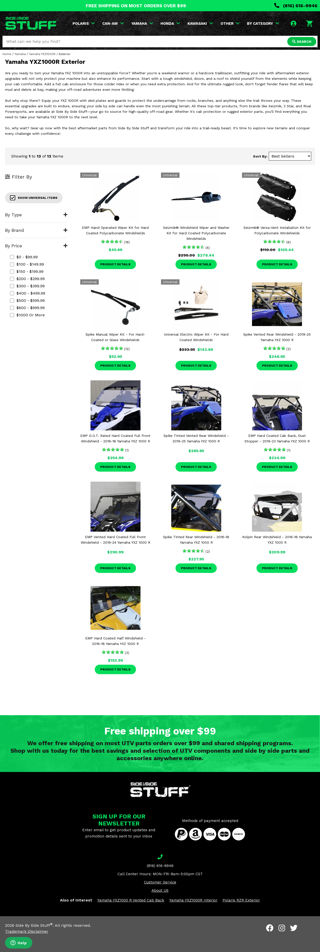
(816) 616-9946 (296, 5)
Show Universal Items (34, 198)
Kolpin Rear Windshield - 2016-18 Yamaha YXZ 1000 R (277, 539)
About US (160, 890)
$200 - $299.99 (27, 278)
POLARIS (83, 23)
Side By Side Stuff (34, 925)
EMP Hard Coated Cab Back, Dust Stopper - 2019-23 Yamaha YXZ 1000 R (277, 438)
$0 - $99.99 (24, 257)
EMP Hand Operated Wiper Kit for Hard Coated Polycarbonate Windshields (115, 230)
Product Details (115, 264)
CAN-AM (113, 23)
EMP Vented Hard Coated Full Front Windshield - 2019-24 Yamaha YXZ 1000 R (115, 539)
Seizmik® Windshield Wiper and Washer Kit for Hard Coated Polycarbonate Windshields (196, 233)
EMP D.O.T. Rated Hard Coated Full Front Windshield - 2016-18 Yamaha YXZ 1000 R (115, 438)
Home (6, 54)
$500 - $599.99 (27, 300)
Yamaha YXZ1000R (42, 54)
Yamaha (20, 54)
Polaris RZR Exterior (241, 900)
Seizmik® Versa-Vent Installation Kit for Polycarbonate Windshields (277, 230)
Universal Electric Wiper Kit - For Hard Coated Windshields (196, 337)
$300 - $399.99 (27, 286)
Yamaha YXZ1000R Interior (193, 900)
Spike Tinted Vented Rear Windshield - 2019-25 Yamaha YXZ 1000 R (196, 438)
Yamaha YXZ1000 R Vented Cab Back (130, 900)
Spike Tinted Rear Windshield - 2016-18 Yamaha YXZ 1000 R (196, 539)
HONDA (170, 23)
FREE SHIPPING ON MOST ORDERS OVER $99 (136, 5)
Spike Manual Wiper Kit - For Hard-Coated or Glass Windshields (115, 337)
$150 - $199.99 (27, 271)
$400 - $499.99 (27, 293)
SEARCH (301, 42)
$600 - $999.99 (27, 307)
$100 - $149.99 (27, 264)
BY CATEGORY (263, 23)
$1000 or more (27, 315)
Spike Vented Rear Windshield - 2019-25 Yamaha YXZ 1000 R (277, 337)
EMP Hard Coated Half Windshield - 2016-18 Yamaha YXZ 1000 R (115, 641)
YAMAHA (142, 23)
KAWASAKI (200, 23)
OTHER (230, 23)
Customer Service (160, 882)
